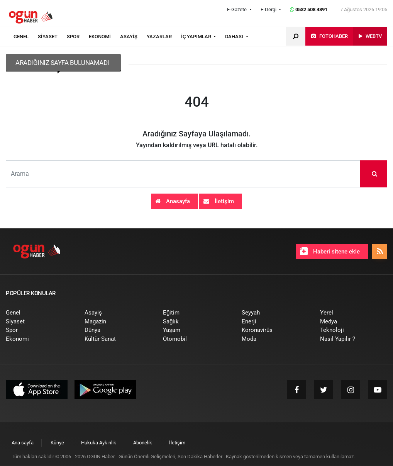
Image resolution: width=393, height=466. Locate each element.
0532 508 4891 (308, 9)
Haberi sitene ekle (330, 251)
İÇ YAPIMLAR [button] (196, 36)
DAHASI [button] (234, 36)
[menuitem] (26, 36)
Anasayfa (172, 201)
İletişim (218, 201)
